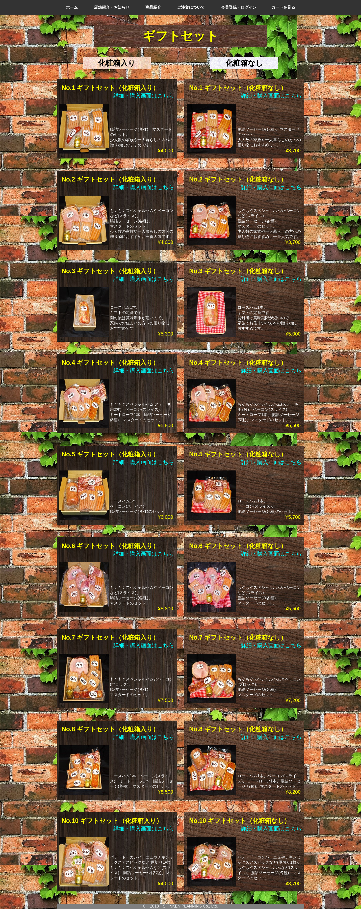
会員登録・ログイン (239, 7)
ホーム (72, 7)
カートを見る (283, 7)
